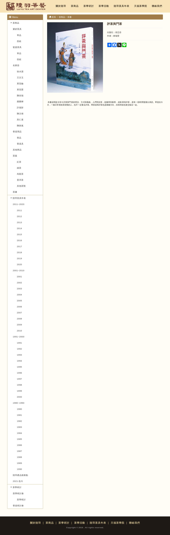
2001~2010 (18, 270)
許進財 (20, 107)
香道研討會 (18, 505)
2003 (19, 288)
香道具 (20, 144)
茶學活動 (104, 6)
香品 (19, 138)
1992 (19, 349)
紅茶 (19, 162)
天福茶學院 (140, 6)
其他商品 (17, 150)
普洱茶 (20, 180)
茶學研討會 (18, 493)
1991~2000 (18, 337)
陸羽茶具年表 (121, 6)
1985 (19, 439)
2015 (19, 234)
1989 (19, 463)
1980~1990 (18, 403)
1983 (19, 427)
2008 (19, 318)
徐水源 (20, 71)
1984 (19, 433)
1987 (19, 451)
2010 (19, 330)
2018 (19, 252)
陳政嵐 (20, 125)
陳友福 (20, 95)
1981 (19, 415)
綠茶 (19, 168)
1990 (19, 469)
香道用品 (17, 131)
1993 (19, 355)
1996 (19, 373)
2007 (19, 312)
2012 (19, 216)
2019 (19, 258)
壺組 (19, 41)
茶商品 (75, 6)
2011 (19, 210)
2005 (19, 300)
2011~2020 (18, 204)
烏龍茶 (20, 174)
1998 (19, 385)
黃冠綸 (20, 83)
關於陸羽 (61, 6)
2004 (19, 294)
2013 (19, 222)
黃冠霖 (20, 89)
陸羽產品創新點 (20, 475)
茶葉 (15, 156)
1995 (19, 367)
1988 (19, 457)
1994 (19, 361)
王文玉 (20, 77)
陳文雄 (20, 113)
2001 (19, 276)
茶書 (15, 192)
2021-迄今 (18, 481)
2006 (19, 306)
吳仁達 (20, 119)
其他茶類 (21, 186)
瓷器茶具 (17, 47)
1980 (19, 409)
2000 (19, 397)
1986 (19, 445)
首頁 (52, 17)
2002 (19, 282)
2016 (19, 240)
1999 (19, 391)
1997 (19, 379)
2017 (19, 246)
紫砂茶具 (17, 29)
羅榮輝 (20, 101)
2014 (19, 228)
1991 (19, 343)
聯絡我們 (157, 6)
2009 (19, 324)
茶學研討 (88, 6)
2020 (19, 264)
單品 (19, 35)
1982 (19, 421)
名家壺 (16, 65)
